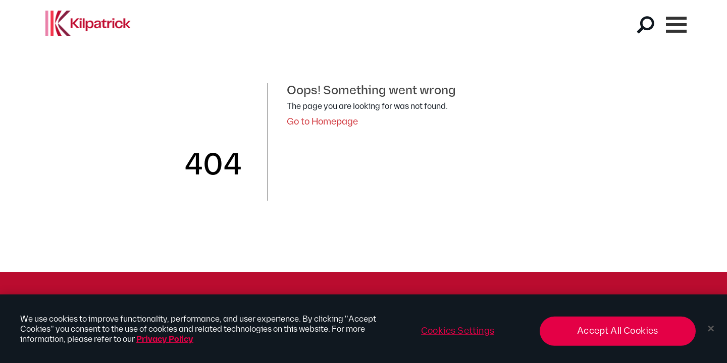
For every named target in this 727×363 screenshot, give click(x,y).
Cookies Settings (457, 335)
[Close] (711, 333)
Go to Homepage (322, 121)
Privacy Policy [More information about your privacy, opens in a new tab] (164, 344)
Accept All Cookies (617, 335)
